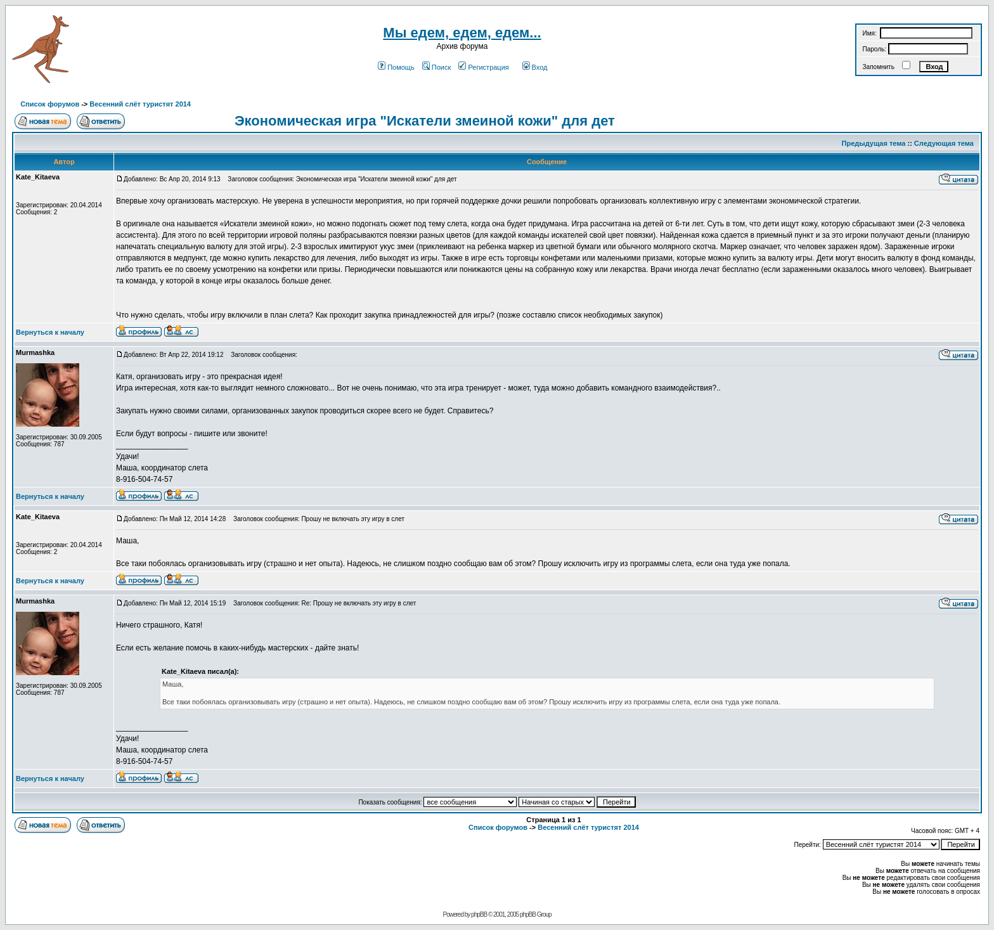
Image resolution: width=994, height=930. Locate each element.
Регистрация (483, 67)
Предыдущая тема (874, 143)
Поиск (436, 67)
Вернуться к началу (50, 332)
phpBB (479, 914)
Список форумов (49, 104)
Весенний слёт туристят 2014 (140, 104)
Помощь (396, 67)
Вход (535, 67)
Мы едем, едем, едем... (462, 33)
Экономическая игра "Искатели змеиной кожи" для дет (425, 121)
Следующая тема (944, 143)
